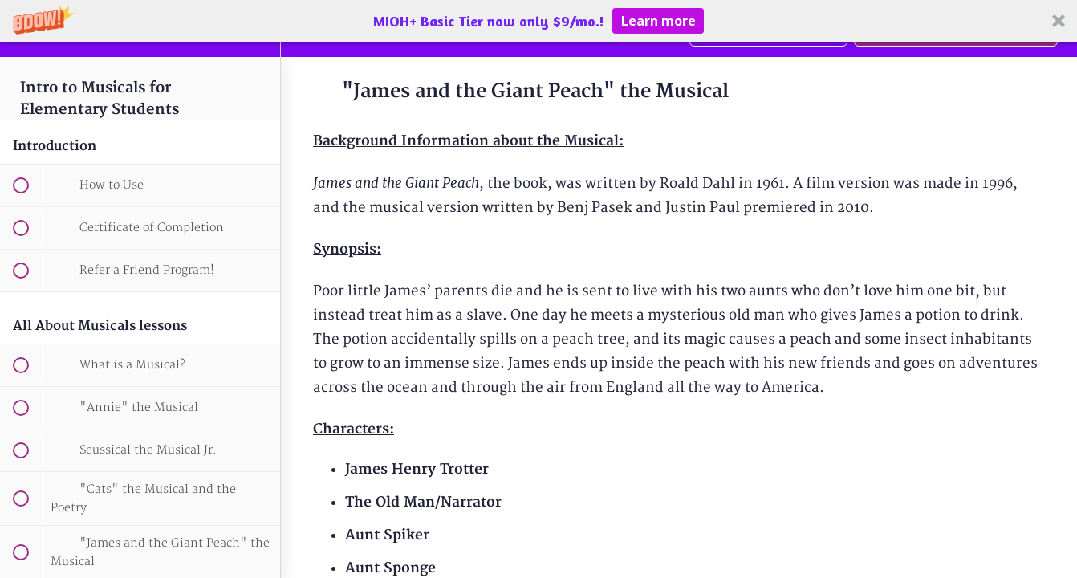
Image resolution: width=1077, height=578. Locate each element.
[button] (538, 21)
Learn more (658, 21)
